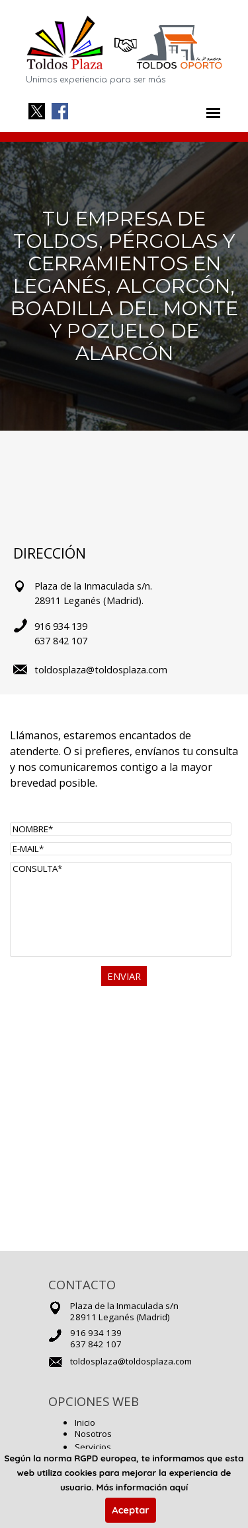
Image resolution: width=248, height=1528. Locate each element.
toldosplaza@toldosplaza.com (131, 1361)
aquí (178, 1487)
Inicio (85, 1422)
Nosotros (93, 1434)
